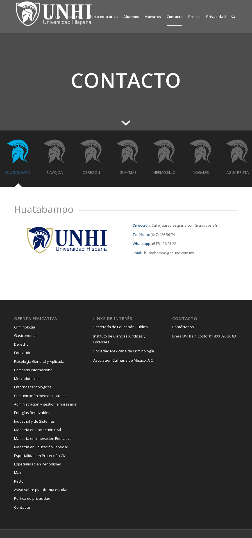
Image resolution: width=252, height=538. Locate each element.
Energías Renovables (32, 412)
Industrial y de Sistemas (34, 421)
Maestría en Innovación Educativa (43, 438)
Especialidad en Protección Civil (40, 455)
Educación (22, 352)
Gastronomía (25, 335)
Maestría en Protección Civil (37, 429)
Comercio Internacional (33, 369)
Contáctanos (183, 326)
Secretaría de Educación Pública (120, 326)
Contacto (22, 507)
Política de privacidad (32, 498)
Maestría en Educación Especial (41, 446)
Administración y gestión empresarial (45, 404)
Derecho (21, 344)
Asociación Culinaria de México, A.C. (123, 360)
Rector (19, 481)
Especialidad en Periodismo (37, 464)
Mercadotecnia (27, 378)
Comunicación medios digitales (40, 395)
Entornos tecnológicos (33, 387)
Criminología (24, 327)
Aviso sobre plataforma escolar (41, 489)
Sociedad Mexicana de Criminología (123, 351)
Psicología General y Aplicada (39, 361)
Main (18, 472)
